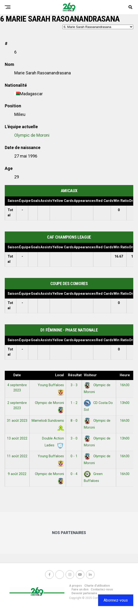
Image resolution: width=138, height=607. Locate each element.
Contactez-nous (102, 589)
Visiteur (90, 375)
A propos (75, 585)
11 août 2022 (17, 456)
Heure (125, 375)
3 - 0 (74, 438)
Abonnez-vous (116, 600)
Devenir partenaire (84, 593)
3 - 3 (74, 385)
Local (59, 375)
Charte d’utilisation (97, 585)
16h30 (124, 385)
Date (17, 375)
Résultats (75, 375)
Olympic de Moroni (31, 135)
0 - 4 (74, 474)
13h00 (124, 403)
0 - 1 (74, 456)
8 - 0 (74, 421)
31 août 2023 (17, 421)
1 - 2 (74, 403)
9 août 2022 (17, 474)
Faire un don (79, 589)
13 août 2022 (17, 438)
